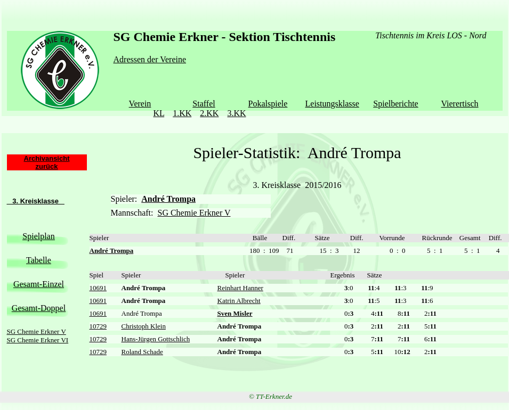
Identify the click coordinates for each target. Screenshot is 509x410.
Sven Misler (235, 313)
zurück (47, 166)
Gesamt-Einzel (38, 284)
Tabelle (38, 260)
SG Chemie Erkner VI (38, 340)
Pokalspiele (268, 103)
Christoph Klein (144, 326)
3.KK (236, 113)
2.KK (209, 113)
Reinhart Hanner (240, 288)
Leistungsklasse (332, 103)
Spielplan (38, 236)
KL (158, 113)
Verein (140, 103)
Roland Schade (142, 352)
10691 (98, 288)
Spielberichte (395, 103)
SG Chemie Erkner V (36, 331)
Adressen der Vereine (150, 59)
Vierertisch (459, 103)
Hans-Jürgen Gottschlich (156, 339)
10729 (98, 326)
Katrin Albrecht (239, 301)
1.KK (182, 113)
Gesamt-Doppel (39, 308)
